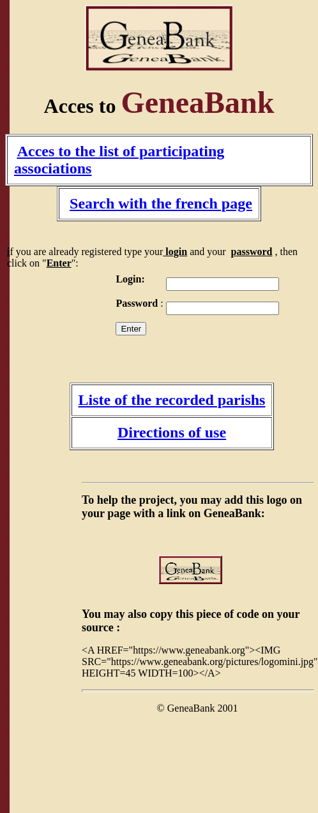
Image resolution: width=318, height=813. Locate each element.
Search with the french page (161, 203)
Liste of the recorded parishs (172, 400)
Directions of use (171, 432)
